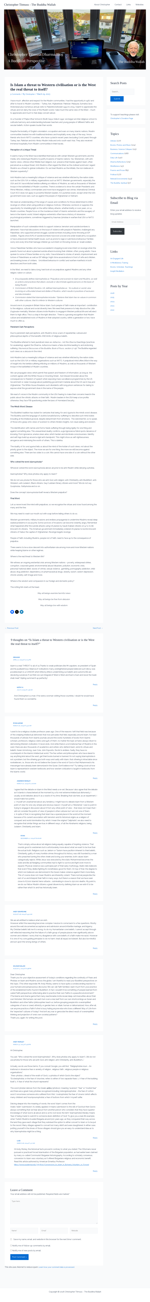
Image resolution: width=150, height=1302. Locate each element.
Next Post (97, 628)
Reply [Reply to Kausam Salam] (95, 1024)
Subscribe (117, 232)
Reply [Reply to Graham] (95, 684)
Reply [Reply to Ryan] (95, 894)
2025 (112, 298)
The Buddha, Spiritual (119, 183)
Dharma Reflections (119, 162)
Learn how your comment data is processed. (58, 1270)
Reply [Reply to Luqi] (95, 1171)
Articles (113, 141)
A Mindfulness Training (120, 263)
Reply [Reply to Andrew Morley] (95, 833)
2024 (112, 302)
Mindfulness (115, 166)
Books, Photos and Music (121, 145)
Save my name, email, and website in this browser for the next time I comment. (47, 1242)
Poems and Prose (118, 170)
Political (113, 174)
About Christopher (105, 5)
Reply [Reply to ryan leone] (95, 778)
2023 (112, 306)
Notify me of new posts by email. (26, 1253)
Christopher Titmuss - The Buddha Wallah (30, 4)
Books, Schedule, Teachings (122, 267)
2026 (112, 294)
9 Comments (16, 94)
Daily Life (114, 158)
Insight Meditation (118, 272)
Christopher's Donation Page (122, 118)
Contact (120, 5)
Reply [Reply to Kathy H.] (95, 705)
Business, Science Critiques (122, 149)
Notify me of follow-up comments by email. (31, 1248)
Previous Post (12, 628)
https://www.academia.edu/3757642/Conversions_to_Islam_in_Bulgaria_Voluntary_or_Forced (55, 1164)
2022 (112, 310)
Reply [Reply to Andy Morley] (95, 1138)
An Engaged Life (117, 259)
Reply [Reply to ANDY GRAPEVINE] (95, 948)
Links (130, 5)
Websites (140, 5)
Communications (117, 153)
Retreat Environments (119, 179)
